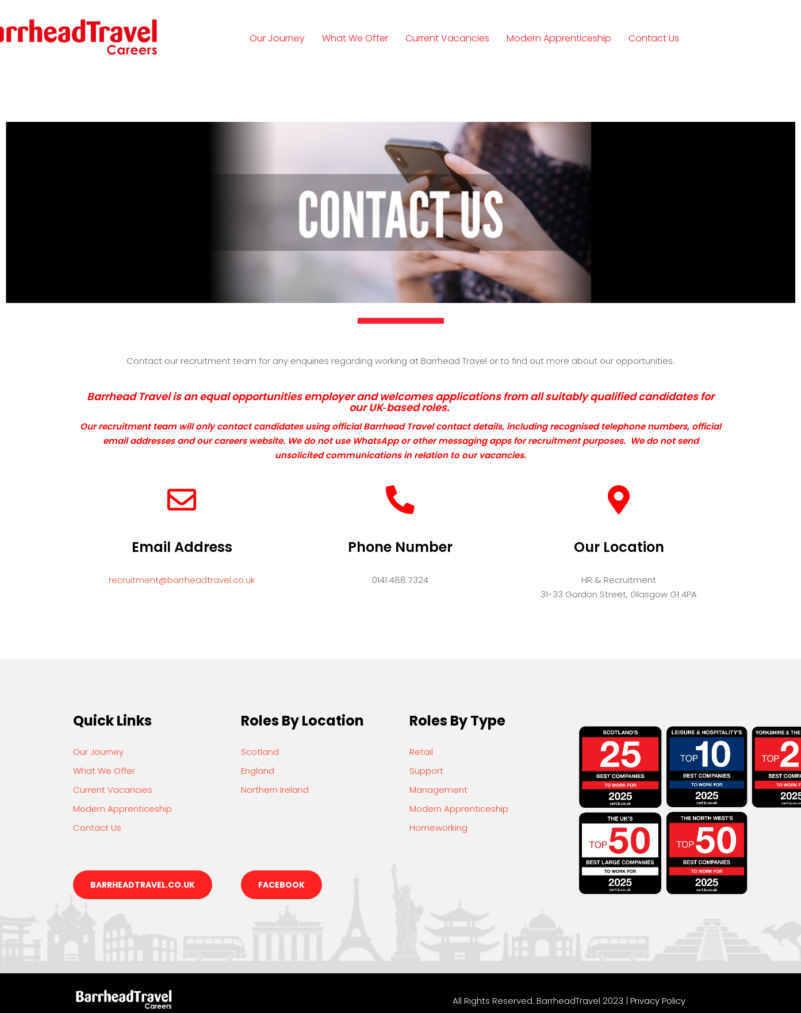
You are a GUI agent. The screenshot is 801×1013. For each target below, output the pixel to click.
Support (426, 771)
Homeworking (438, 828)
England (257, 771)
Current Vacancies (447, 38)
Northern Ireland (275, 790)
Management (438, 790)
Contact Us (653, 38)
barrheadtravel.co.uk (142, 885)
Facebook (281, 885)
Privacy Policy (657, 1001)
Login (272, 91)
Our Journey (277, 38)
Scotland (260, 752)
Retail (421, 752)
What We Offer (355, 38)
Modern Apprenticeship (559, 38)
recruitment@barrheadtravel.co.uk (182, 580)
